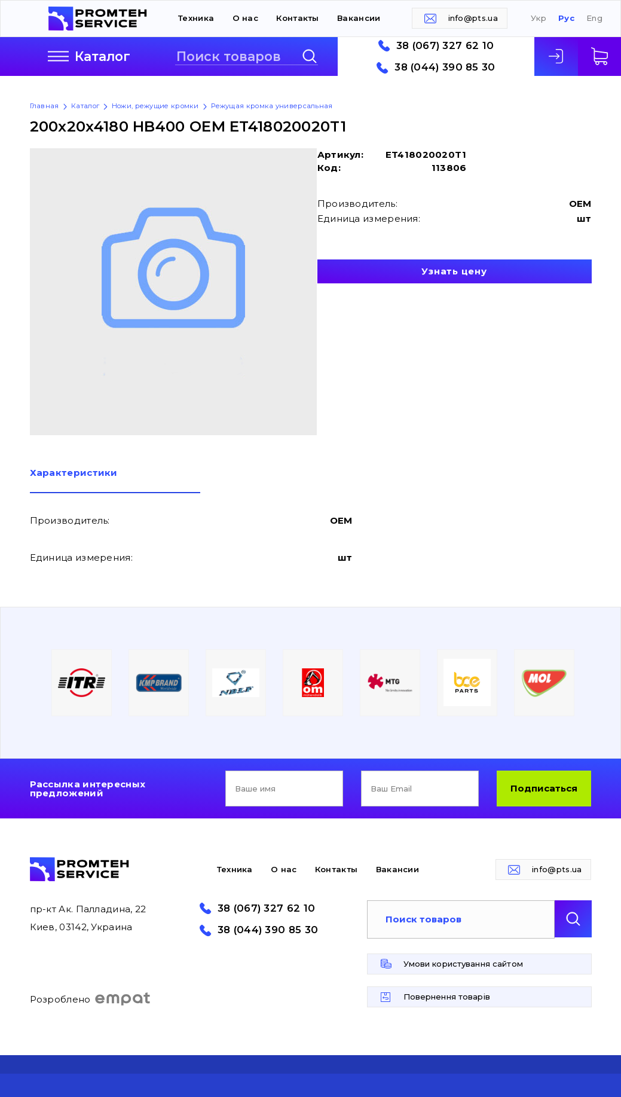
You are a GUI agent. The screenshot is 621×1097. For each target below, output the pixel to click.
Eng (594, 18)
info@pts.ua (473, 18)
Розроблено (90, 999)
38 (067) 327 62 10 (445, 46)
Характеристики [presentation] (74, 473)
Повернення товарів (446, 996)
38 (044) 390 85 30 (444, 67)
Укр (538, 18)
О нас (246, 18)
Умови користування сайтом (463, 963)
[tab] (115, 480)
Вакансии (358, 18)
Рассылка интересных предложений (88, 788)
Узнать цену (454, 271)
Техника (196, 18)
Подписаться (543, 788)
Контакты (297, 18)
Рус (566, 18)
